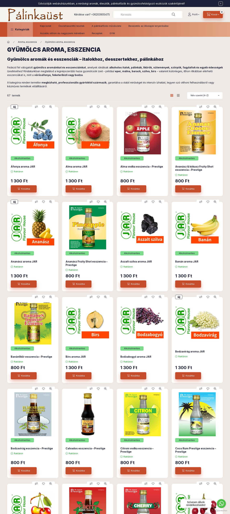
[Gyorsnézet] (50, 107)
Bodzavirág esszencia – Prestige (32, 448)
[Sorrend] (205, 95)
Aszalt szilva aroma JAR (136, 261)
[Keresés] (173, 14)
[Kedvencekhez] (43, 107)
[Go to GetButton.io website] (221, 510)
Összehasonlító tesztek (71, 25)
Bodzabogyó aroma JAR (135, 356)
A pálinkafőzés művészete (106, 25)
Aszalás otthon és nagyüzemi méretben (62, 33)
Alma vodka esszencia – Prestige (141, 166)
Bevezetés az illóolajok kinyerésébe (148, 25)
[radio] (178, 95)
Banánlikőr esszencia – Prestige (31, 356)
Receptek (97, 33)
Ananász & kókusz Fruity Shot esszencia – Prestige (194, 168)
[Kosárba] (24, 188)
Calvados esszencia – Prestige (85, 448)
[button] (20, 29)
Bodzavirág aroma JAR (190, 351)
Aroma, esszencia (27, 42)
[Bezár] (220, 3)
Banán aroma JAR (186, 261)
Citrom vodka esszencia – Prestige (136, 450)
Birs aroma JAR (76, 356)
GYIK (112, 33)
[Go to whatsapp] (221, 503)
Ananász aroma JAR (24, 261)
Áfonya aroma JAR (23, 166)
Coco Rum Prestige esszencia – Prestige (195, 450)
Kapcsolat (45, 25)
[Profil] (193, 14)
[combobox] (147, 14)
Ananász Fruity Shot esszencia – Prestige (86, 263)
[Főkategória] (8, 42)
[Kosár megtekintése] (213, 14)
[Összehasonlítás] (36, 107)
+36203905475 (100, 14)
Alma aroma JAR (76, 166)
